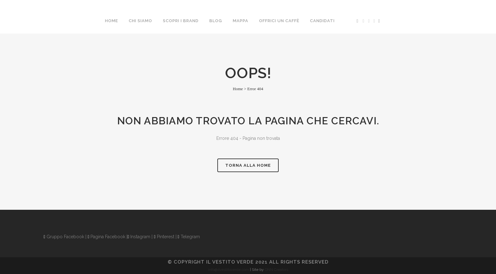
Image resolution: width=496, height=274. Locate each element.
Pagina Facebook (106, 236)
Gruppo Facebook (64, 236)
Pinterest (164, 236)
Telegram (189, 236)
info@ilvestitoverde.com (228, 269)
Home (238, 88)
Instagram (138, 236)
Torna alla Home (248, 165)
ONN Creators (276, 269)
